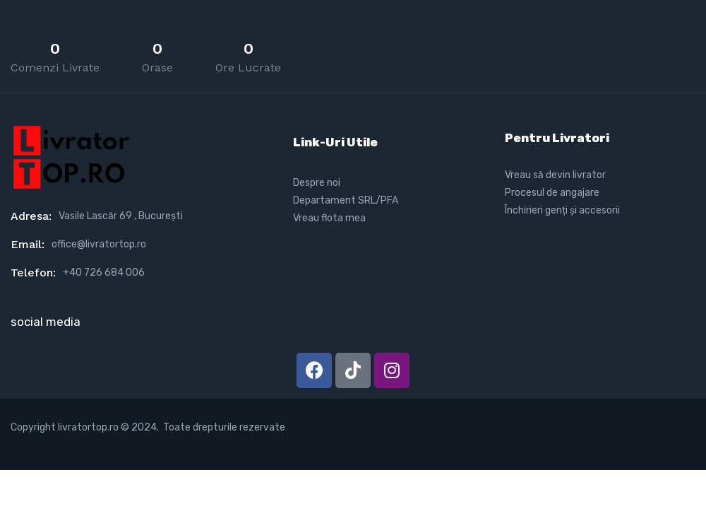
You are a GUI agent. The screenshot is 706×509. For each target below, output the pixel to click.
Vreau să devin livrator (555, 175)
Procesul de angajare (552, 193)
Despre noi (316, 183)
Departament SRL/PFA (345, 200)
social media (45, 322)
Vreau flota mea (329, 218)
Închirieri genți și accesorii (562, 210)
